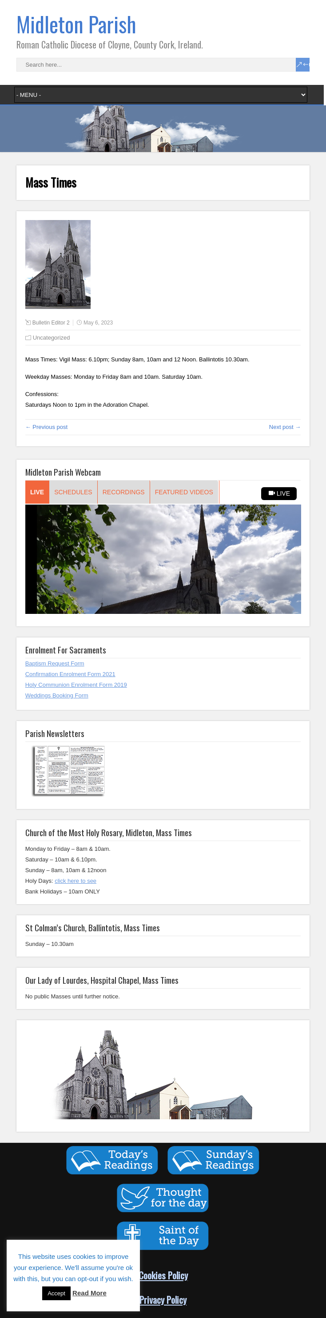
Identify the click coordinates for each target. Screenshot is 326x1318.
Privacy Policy (163, 1299)
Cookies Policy (163, 1275)
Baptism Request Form (54, 663)
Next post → (285, 427)
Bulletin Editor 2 (51, 323)
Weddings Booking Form (56, 695)
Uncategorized (51, 337)
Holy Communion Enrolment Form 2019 (76, 684)
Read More (89, 1293)
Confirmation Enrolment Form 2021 (70, 674)
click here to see (75, 880)
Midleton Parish (76, 24)
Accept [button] (56, 1293)
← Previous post (46, 427)
